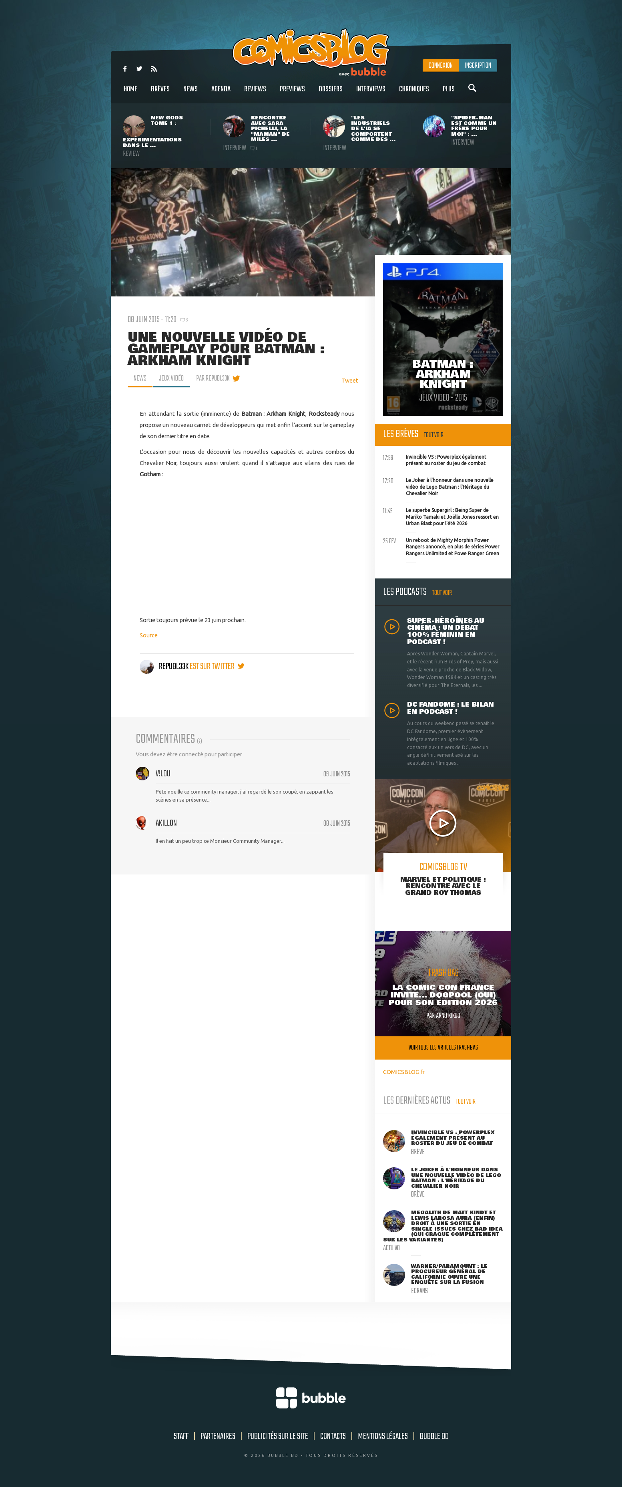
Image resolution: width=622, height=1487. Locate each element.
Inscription (478, 65)
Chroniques (414, 93)
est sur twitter (217, 666)
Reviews (255, 93)
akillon (166, 823)
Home (130, 93)
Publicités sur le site (277, 1436)
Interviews (370, 93)
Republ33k (165, 666)
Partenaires (218, 1436)
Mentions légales (383, 1436)
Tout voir (433, 435)
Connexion (441, 65)
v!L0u (163, 774)
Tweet (349, 380)
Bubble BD (434, 1436)
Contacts (333, 1436)
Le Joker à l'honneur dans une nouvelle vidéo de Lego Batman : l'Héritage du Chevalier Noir (438, 486)
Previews (292, 93)
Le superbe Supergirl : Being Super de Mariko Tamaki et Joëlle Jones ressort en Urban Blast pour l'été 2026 (441, 516)
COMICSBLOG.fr (404, 1071)
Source (149, 635)
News (191, 93)
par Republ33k (212, 378)
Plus (448, 93)
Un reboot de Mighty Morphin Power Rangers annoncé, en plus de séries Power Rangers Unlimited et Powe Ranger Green (441, 546)
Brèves (160, 93)
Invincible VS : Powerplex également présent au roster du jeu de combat (434, 459)
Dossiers (330, 93)
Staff (181, 1436)
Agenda (221, 93)
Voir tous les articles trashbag (443, 1047)
